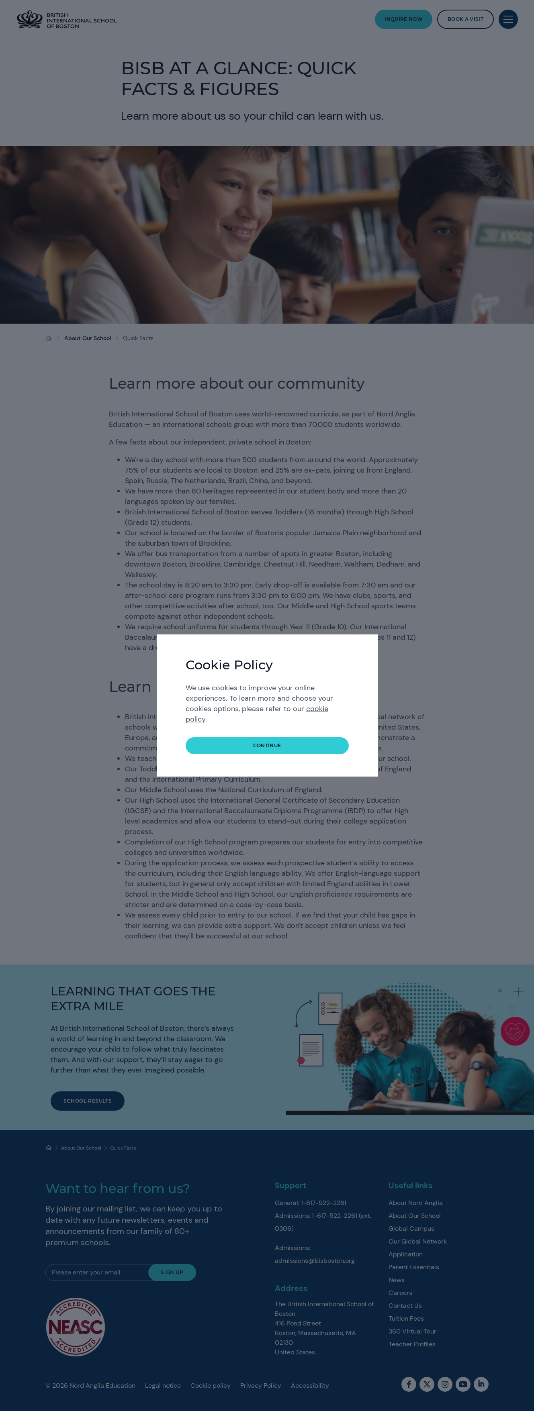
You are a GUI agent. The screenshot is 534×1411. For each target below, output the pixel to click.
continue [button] (267, 745)
